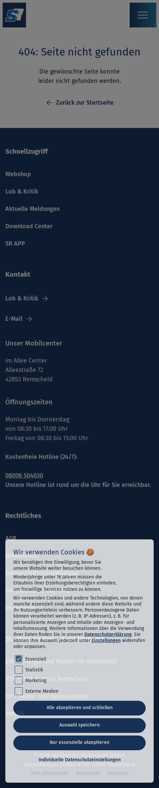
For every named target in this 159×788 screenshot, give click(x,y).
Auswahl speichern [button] (79, 725)
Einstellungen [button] (106, 640)
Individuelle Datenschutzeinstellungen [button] (80, 760)
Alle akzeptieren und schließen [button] (80, 707)
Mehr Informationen (49, 773)
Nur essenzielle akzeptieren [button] (79, 742)
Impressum (117, 773)
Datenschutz (87, 773)
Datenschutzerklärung (108, 634)
